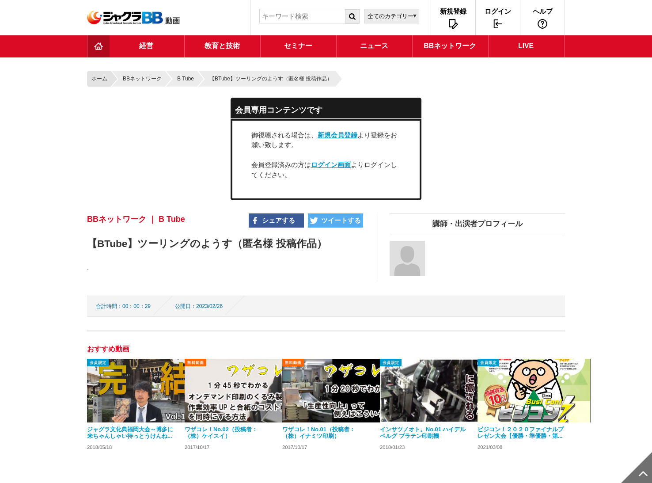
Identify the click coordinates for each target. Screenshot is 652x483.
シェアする (278, 220)
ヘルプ (543, 11)
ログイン (498, 11)
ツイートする (341, 220)
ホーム (99, 79)
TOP (98, 46)
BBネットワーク (142, 79)
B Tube (185, 79)
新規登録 (453, 11)
